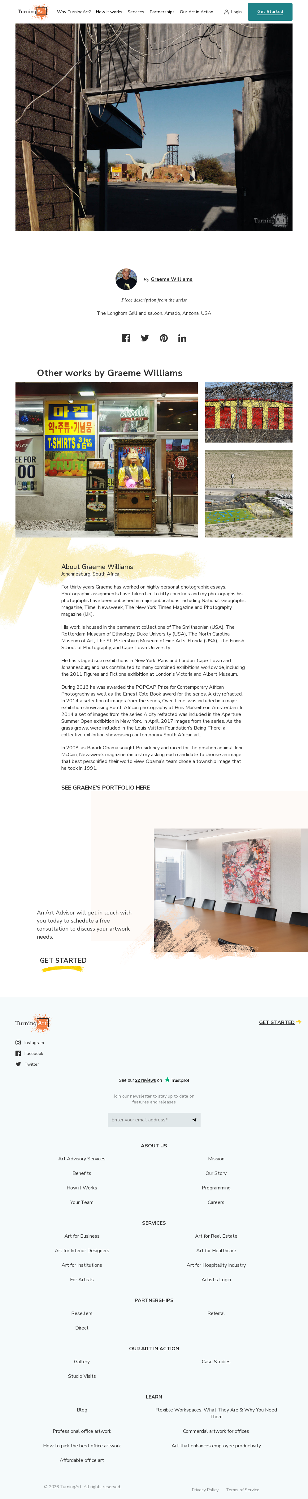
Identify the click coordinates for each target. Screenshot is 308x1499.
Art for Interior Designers (82, 1250)
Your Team (81, 1202)
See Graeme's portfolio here (105, 787)
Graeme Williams (172, 279)
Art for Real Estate (216, 1236)
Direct (82, 1328)
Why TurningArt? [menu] (74, 12)
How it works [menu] (109, 12)
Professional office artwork (82, 1431)
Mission (216, 1158)
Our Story (216, 1173)
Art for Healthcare (216, 1250)
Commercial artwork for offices (216, 1431)
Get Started (270, 12)
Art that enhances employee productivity (216, 1445)
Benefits (81, 1173)
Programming (216, 1187)
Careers (216, 1202)
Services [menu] (136, 12)
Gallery (82, 1361)
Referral (216, 1313)
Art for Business (82, 1236)
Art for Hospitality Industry (216, 1265)
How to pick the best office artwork (82, 1445)
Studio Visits (82, 1376)
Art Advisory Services (82, 1158)
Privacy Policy (205, 1490)
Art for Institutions (82, 1265)
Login (236, 12)
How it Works (82, 1187)
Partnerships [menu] (162, 12)
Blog (82, 1410)
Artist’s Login (216, 1279)
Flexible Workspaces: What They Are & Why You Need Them (216, 1413)
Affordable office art (82, 1460)
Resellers (82, 1313)
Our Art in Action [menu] (196, 12)
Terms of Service (242, 1490)
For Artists (82, 1279)
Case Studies (216, 1361)
